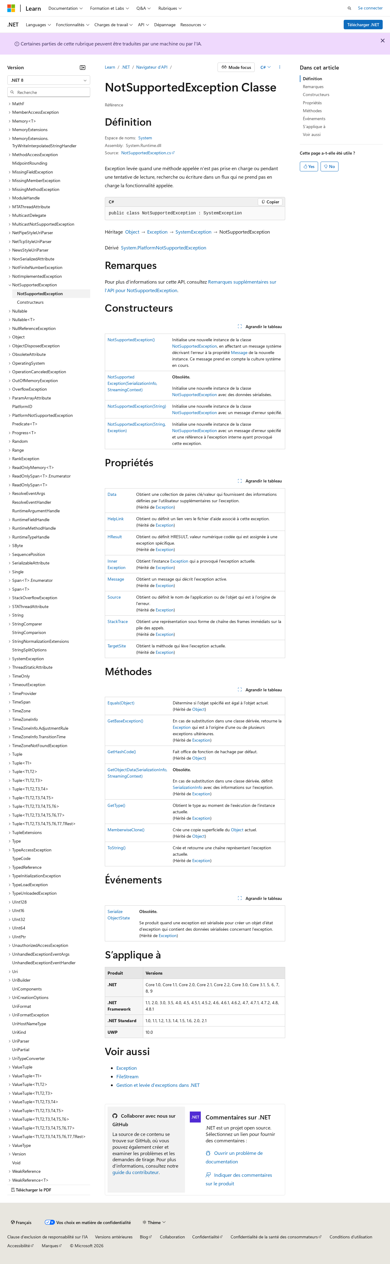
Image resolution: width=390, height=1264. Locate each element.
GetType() (116, 805)
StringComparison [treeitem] (29, 632)
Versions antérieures (114, 1237)
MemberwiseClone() (126, 830)
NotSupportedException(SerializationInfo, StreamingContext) (132, 383)
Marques (50, 1245)
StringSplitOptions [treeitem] (29, 650)
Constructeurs (316, 94)
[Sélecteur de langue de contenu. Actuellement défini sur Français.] (21, 1222)
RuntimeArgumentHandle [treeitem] (36, 511)
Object (132, 231)
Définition (312, 78)
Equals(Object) (121, 703)
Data (112, 494)
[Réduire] (82, 67)
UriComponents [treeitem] (27, 989)
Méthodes (312, 110)
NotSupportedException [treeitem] (40, 293)
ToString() (117, 847)
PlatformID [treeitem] (22, 406)
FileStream (127, 1076)
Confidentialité (205, 1237)
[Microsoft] (11, 8)
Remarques (313, 86)
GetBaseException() (125, 721)
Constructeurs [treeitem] (30, 302)
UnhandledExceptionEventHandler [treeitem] (44, 962)
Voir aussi (312, 134)
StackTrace (118, 621)
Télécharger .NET (363, 24)
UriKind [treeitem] (19, 1032)
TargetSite (117, 646)
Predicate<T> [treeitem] (25, 424)
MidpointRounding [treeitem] (29, 163)
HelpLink (116, 518)
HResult (115, 536)
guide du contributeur (135, 1172)
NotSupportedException (194, 346)
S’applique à (314, 126)
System (145, 138)
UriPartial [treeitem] (20, 1049)
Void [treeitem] (16, 1163)
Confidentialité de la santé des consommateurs (274, 1237)
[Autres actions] (280, 67)
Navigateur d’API (152, 67)
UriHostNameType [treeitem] (29, 1023)
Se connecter (370, 8)
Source (114, 597)
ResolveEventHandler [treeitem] (31, 502)
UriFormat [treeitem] (21, 1006)
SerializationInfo (187, 787)
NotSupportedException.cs (146, 153)
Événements (314, 118)
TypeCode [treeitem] (21, 858)
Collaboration (172, 1237)
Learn (110, 67)
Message (239, 352)
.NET (126, 67)
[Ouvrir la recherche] (349, 8)
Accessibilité (18, 1245)
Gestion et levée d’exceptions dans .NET (158, 1085)
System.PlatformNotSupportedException (163, 247)
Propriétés (312, 103)
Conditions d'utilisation (351, 1237)
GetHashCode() (122, 751)
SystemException (193, 231)
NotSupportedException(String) (137, 406)
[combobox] (48, 80)
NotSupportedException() (131, 339)
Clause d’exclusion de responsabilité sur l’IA (47, 1237)
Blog (144, 1237)
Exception (157, 231)
